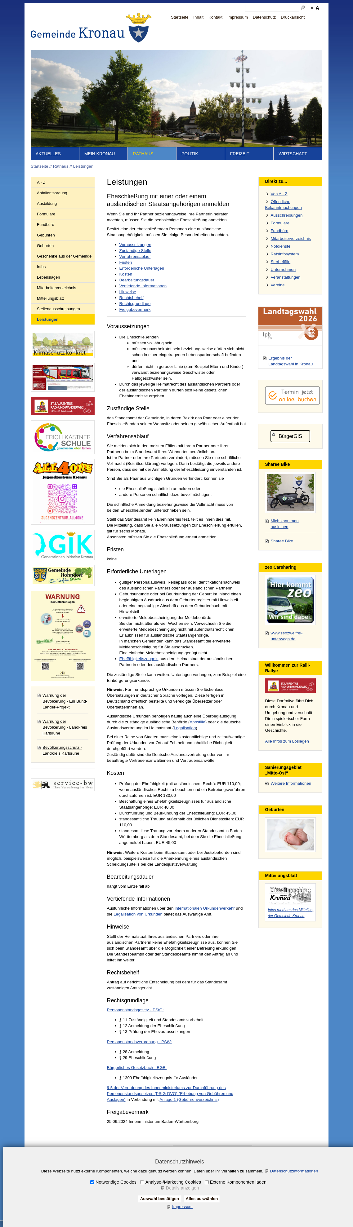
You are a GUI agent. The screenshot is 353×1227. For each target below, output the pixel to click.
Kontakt (215, 17)
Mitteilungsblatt (50, 298)
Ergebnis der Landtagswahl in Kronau (290, 361)
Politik (189, 153)
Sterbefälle (280, 261)
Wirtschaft (293, 153)
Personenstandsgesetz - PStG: (135, 1010)
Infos (41, 266)
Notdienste (280, 246)
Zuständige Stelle (135, 250)
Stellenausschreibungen (58, 309)
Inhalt (198, 17)
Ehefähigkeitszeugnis (139, 658)
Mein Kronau (99, 153)
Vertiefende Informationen (143, 286)
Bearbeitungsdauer (136, 280)
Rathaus (143, 153)
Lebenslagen (48, 277)
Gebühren (46, 235)
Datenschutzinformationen (294, 1171)
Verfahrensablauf (135, 256)
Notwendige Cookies (116, 1182)
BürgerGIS (290, 436)
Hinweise (127, 291)
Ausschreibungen (286, 215)
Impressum (237, 17)
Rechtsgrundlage (135, 303)
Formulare (46, 214)
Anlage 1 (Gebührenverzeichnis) (189, 1099)
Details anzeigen (182, 1187)
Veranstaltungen (285, 277)
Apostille (197, 722)
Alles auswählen (202, 1198)
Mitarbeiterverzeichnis (56, 287)
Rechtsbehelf (131, 297)
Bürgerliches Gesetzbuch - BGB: (137, 1067)
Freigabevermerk (135, 309)
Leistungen (83, 166)
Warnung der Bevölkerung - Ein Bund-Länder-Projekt (64, 701)
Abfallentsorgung (52, 193)
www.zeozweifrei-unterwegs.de (286, 636)
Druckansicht (293, 17)
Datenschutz (264, 17)
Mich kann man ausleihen (284, 524)
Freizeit (239, 153)
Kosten (125, 274)
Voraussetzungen (135, 244)
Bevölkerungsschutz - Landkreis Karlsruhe (62, 750)
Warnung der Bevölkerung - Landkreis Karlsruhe (64, 727)
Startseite (179, 17)
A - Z (41, 182)
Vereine (277, 285)
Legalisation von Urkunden (138, 914)
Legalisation (185, 728)
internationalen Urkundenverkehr (205, 908)
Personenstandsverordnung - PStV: (139, 1041)
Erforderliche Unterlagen (141, 268)
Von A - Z (278, 194)
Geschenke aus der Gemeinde (64, 256)
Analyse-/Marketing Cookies (173, 1182)
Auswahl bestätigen (159, 1198)
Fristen (125, 262)
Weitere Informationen (290, 783)
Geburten (45, 245)
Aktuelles (48, 153)
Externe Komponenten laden (238, 1182)
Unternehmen (283, 269)
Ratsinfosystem (284, 254)
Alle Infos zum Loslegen (287, 741)
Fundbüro (45, 224)
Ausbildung (47, 203)
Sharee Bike (281, 541)
